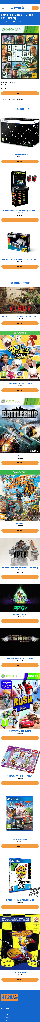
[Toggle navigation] (3, 8)
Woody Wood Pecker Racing (20, 972)
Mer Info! (20, 93)
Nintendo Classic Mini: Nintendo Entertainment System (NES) (20, 259)
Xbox (16, 82)
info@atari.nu (4, 2)
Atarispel (6, 1017)
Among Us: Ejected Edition (20, 154)
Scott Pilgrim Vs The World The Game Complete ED (20, 900)
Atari (5, 1012)
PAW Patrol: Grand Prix (20, 839)
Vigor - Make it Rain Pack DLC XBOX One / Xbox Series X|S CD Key (20, 316)
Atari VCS (6, 1014)
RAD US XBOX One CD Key (20, 614)
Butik (35, 8)
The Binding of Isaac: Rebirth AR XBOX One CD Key (20, 658)
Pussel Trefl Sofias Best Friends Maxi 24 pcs (20, 776)
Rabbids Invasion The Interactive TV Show (20, 383)
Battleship (20, 456)
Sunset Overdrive (20, 523)
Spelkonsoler (11, 82)
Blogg (5, 1020)
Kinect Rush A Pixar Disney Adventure (20, 731)
